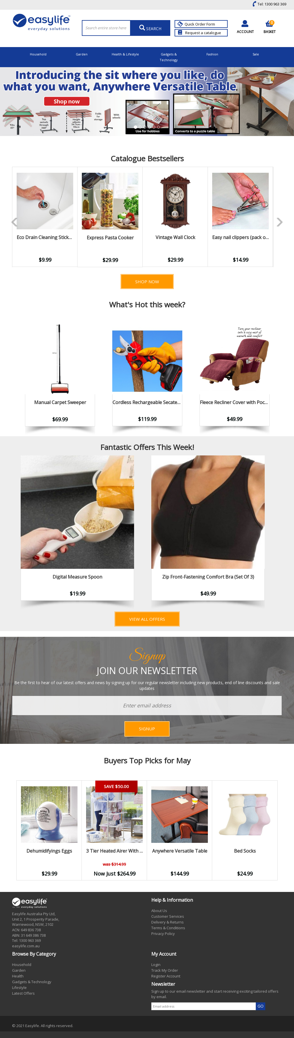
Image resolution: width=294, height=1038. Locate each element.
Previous (3, 217)
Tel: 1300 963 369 (268, 4)
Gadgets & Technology (169, 57)
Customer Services (167, 916)
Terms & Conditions (168, 927)
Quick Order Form (197, 24)
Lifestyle (19, 987)
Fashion (212, 54)
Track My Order (164, 970)
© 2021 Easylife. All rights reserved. (42, 1025)
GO (261, 1006)
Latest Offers (23, 993)
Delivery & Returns (167, 922)
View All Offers (147, 619)
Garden (82, 54)
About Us (159, 910)
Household (38, 54)
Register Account (165, 976)
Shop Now (147, 281)
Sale (256, 54)
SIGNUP (147, 729)
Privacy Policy (163, 933)
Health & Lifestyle (125, 54)
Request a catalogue (199, 32)
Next (282, 533)
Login (155, 964)
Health (18, 976)
